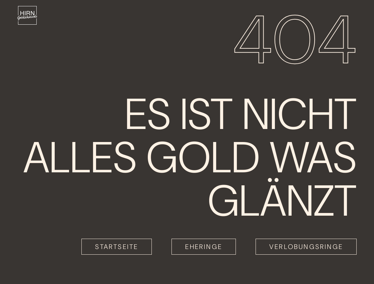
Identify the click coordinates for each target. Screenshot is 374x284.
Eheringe (203, 246)
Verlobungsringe (306, 246)
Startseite (116, 246)
